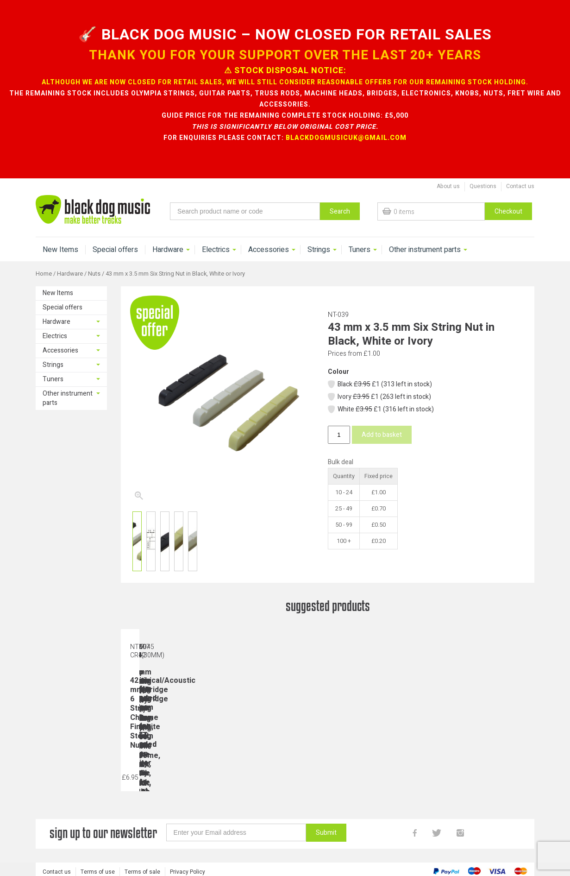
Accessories (268, 249)
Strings (318, 249)
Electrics (216, 249)
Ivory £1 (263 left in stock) (379, 397)
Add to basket (382, 435)
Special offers (115, 249)
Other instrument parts (425, 249)
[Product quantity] (339, 435)
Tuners (359, 249)
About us (448, 186)
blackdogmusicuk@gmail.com (346, 138)
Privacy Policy (187, 870)
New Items (60, 249)
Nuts (94, 274)
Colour (338, 372)
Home (44, 274)
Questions (483, 186)
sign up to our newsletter (103, 832)
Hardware (167, 249)
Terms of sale (142, 870)
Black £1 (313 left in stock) (379, 384)
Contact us (520, 186)
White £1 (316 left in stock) (380, 409)
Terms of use (98, 870)
